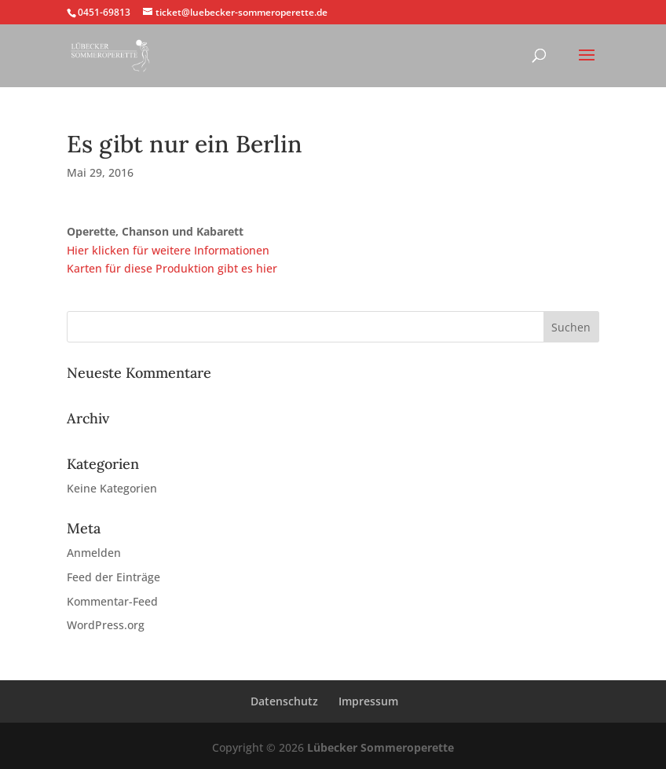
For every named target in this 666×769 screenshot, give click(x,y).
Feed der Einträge (113, 576)
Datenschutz (284, 701)
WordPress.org (106, 624)
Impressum (368, 701)
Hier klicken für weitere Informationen (168, 250)
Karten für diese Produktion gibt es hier (172, 268)
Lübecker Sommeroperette (380, 747)
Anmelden (94, 552)
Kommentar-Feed (112, 601)
